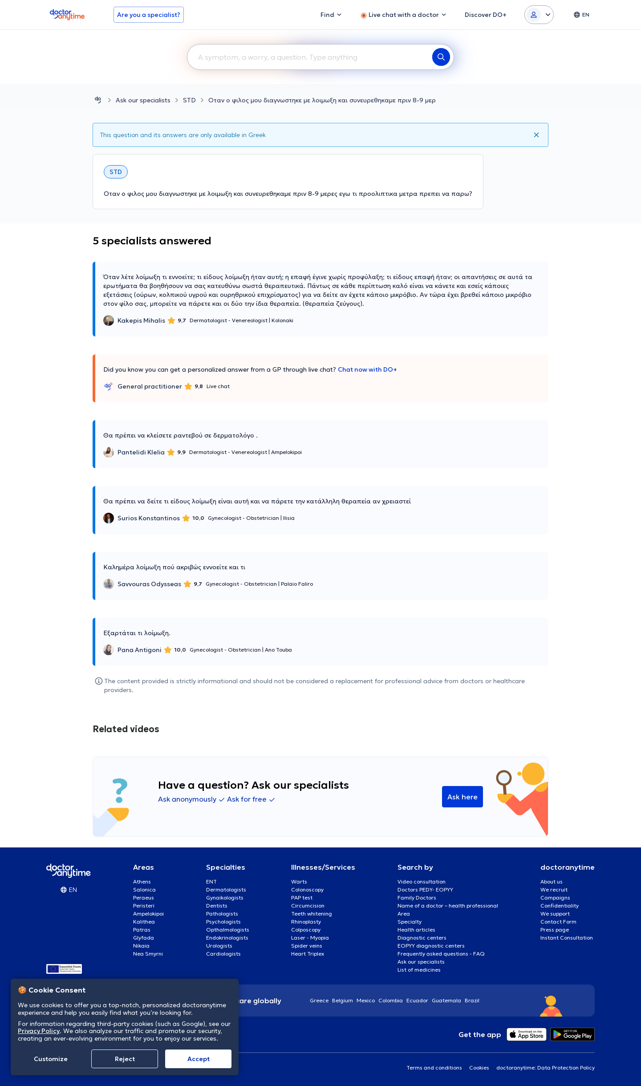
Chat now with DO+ (367, 369)
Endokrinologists (227, 937)
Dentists (216, 905)
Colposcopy (305, 929)
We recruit (554, 889)
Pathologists (222, 913)
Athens (142, 881)
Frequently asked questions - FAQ (441, 953)
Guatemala (446, 1000)
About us (551, 881)
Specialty (410, 921)
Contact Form (558, 921)
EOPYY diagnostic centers (431, 945)
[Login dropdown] (539, 14)
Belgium (342, 1000)
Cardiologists (223, 953)
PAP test (301, 897)
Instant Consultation (566, 937)
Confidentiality (559, 905)
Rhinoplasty (306, 921)
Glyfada (143, 937)
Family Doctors (417, 897)
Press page (554, 929)
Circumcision (308, 905)
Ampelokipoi (148, 913)
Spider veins (306, 945)
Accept (198, 1059)
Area (404, 913)
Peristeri (143, 905)
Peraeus (143, 897)
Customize (51, 1059)
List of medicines (419, 969)
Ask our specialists (143, 100)
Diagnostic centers (422, 937)
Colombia (390, 1000)
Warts (299, 881)
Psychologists (223, 921)
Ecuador (417, 1000)
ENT (211, 881)
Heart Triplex (307, 953)
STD (189, 100)
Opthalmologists (227, 929)
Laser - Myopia (310, 937)
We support (555, 913)
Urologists (219, 945)
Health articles (416, 929)
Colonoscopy (307, 889)
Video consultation (422, 881)
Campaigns (555, 897)
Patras (141, 929)
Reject (125, 1059)
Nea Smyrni (148, 953)
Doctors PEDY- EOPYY (425, 889)
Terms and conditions (434, 1067)
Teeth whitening (311, 913)
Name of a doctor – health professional (448, 905)
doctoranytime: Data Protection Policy (545, 1067)
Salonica (144, 889)
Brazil (472, 1000)
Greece (319, 1000)
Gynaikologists (224, 897)
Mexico (366, 1000)
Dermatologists (226, 889)
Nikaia (141, 945)
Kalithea (144, 921)
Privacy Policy (39, 1031)
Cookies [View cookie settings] (479, 1067)
